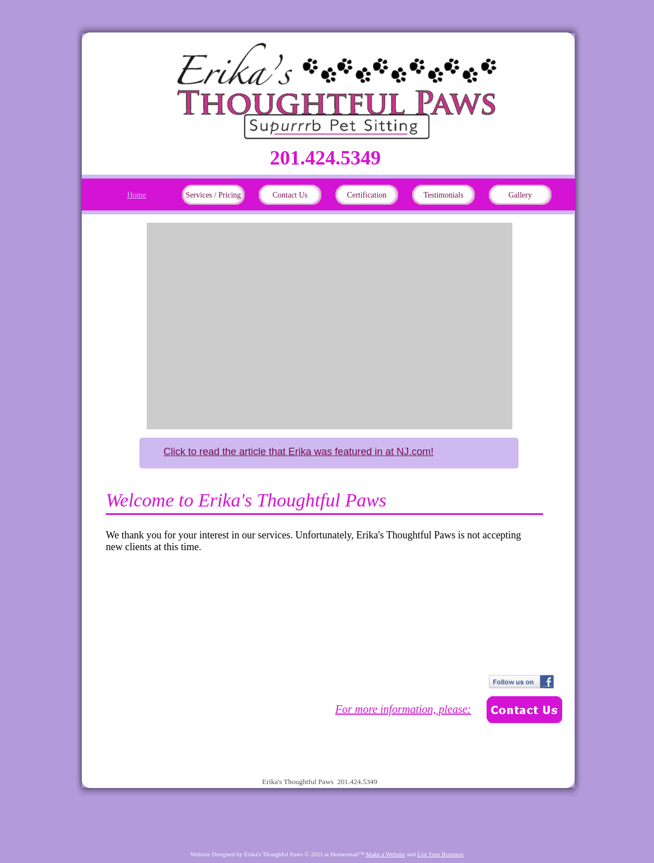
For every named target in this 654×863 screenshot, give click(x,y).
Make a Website (385, 854)
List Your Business (440, 854)
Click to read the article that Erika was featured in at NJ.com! (298, 451)
